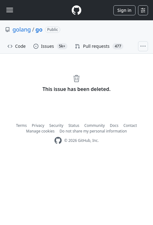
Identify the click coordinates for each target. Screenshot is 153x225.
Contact (130, 125)
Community (94, 125)
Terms (21, 125)
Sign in (124, 10)
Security (56, 125)
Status (73, 125)
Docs (114, 125)
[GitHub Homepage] (58, 140)
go (39, 29)
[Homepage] (76, 10)
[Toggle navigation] (9, 10)
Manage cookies (40, 131)
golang (21, 29)
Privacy (38, 125)
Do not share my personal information (93, 131)
